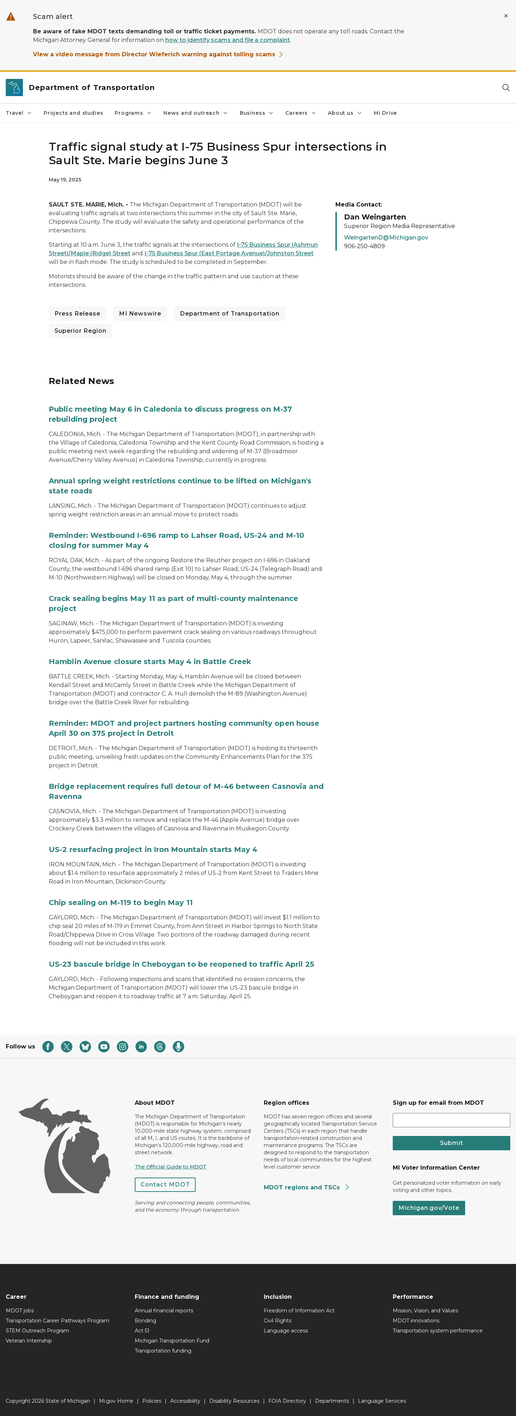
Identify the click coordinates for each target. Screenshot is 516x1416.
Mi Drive (385, 113)
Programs (133, 113)
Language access (286, 1330)
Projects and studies (73, 113)
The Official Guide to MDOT (170, 1167)
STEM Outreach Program (37, 1330)
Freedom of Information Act (299, 1310)
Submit (451, 1143)
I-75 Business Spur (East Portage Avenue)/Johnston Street (229, 253)
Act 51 (142, 1330)
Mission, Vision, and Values (425, 1310)
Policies (151, 1401)
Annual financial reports (164, 1310)
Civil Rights (277, 1320)
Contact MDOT (165, 1184)
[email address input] (451, 1120)
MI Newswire (140, 313)
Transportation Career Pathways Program (57, 1320)
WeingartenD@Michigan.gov (386, 237)
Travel (19, 113)
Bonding (145, 1320)
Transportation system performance (438, 1330)
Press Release (77, 313)
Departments (332, 1401)
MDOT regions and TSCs (307, 1187)
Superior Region (80, 330)
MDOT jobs (20, 1310)
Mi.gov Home (116, 1401)
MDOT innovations (416, 1320)
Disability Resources (234, 1401)
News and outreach (195, 113)
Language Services (382, 1401)
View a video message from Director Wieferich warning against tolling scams (158, 54)
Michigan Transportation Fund (172, 1340)
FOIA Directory (287, 1401)
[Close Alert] (506, 16)
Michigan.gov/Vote (428, 1207)
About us (345, 113)
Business (257, 113)
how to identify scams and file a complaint (227, 40)
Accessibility (185, 1401)
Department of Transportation (230, 313)
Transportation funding (163, 1351)
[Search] (506, 87)
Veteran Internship (29, 1340)
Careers (300, 113)
